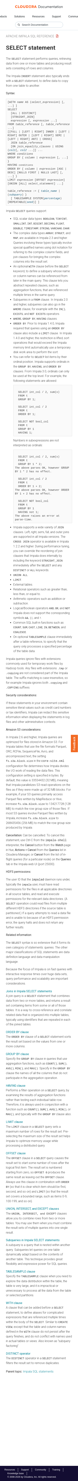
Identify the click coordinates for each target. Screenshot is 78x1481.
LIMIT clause (14, 1116)
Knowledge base (15, 1473)
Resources (38, 16)
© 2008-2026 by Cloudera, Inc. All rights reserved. (31, 1477)
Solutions (19, 16)
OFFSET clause (16, 1148)
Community (40, 1469)
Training (56, 1469)
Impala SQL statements (38, 1365)
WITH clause (14, 1297)
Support (56, 16)
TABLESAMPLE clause (20, 1265)
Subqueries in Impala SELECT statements (33, 1234)
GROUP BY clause (17, 1049)
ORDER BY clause (17, 1027)
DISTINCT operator (18, 1347)
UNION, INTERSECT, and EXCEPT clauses (32, 1203)
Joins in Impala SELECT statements (29, 986)
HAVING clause (15, 1080)
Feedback (74, 743)
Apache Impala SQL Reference (30, 36)
